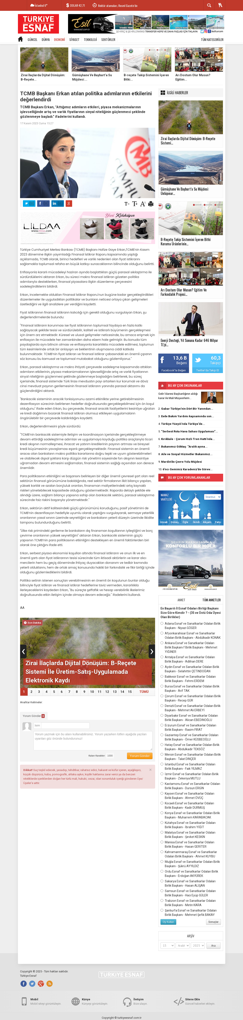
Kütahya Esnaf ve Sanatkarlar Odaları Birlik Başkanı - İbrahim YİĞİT (188, 825)
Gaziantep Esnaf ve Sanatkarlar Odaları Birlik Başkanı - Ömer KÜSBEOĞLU (189, 737)
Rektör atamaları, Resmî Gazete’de (117, 5)
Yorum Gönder (34, 716)
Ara (213, 945)
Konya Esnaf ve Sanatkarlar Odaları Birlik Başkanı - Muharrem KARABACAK (190, 815)
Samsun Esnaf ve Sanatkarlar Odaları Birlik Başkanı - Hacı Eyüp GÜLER (188, 893)
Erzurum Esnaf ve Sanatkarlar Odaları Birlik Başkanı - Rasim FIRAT (188, 727)
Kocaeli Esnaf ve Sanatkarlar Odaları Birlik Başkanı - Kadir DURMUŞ (187, 805)
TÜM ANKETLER (211, 599)
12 (107, 692)
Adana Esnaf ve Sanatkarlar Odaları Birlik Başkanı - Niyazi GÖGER (190, 625)
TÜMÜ (144, 692)
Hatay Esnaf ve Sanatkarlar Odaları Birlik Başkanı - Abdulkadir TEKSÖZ (189, 747)
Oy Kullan (168, 921)
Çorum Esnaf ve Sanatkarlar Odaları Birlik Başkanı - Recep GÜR (190, 698)
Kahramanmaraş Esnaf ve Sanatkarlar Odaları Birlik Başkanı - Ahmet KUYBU (188, 854)
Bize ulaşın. (140, 1001)
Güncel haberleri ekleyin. (200, 1001)
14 (122, 692)
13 (115, 692)
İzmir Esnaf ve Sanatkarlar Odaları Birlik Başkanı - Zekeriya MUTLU (189, 776)
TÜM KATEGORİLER (212, 39)
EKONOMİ (59, 39)
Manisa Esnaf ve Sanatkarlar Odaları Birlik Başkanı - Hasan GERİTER (187, 844)
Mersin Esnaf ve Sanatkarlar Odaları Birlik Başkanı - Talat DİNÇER (190, 756)
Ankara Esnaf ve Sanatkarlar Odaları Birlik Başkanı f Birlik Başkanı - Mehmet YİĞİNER (188, 647)
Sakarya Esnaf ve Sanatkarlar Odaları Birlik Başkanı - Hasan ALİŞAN (188, 883)
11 (100, 692)
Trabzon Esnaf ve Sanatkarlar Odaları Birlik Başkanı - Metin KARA (188, 903)
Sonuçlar (213, 921)
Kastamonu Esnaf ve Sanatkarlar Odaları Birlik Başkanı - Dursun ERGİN (190, 786)
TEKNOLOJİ (90, 39)
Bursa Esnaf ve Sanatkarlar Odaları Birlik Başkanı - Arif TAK (189, 688)
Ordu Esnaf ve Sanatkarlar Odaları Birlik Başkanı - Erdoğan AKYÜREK (189, 873)
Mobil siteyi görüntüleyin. (45, 1001)
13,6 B (180, 358)
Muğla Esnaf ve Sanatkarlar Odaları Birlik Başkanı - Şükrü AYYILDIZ (190, 864)
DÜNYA (46, 39)
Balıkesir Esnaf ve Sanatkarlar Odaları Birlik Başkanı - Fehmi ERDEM (188, 678)
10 (92, 692)
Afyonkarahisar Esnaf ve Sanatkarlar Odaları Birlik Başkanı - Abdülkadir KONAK (190, 635)
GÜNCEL (32, 39)
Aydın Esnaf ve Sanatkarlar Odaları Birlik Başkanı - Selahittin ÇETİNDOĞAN (189, 669)
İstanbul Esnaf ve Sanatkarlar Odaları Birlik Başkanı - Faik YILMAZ (187, 766)
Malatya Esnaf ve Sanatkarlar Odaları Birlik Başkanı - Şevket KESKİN (187, 834)
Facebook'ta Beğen (174, 370)
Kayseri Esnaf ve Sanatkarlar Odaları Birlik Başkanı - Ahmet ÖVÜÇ (187, 795)
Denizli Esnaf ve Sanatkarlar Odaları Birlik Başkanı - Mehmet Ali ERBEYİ (190, 708)
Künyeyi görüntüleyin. (95, 1001)
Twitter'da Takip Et (207, 370)
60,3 (216, 358)
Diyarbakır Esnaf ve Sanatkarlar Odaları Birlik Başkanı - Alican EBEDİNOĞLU (189, 717)
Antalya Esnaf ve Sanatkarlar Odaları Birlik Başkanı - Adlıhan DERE (187, 659)
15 (130, 692)
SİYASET (74, 39)
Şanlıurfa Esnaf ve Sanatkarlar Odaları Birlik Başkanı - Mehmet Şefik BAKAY (188, 912)
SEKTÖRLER (108, 39)
